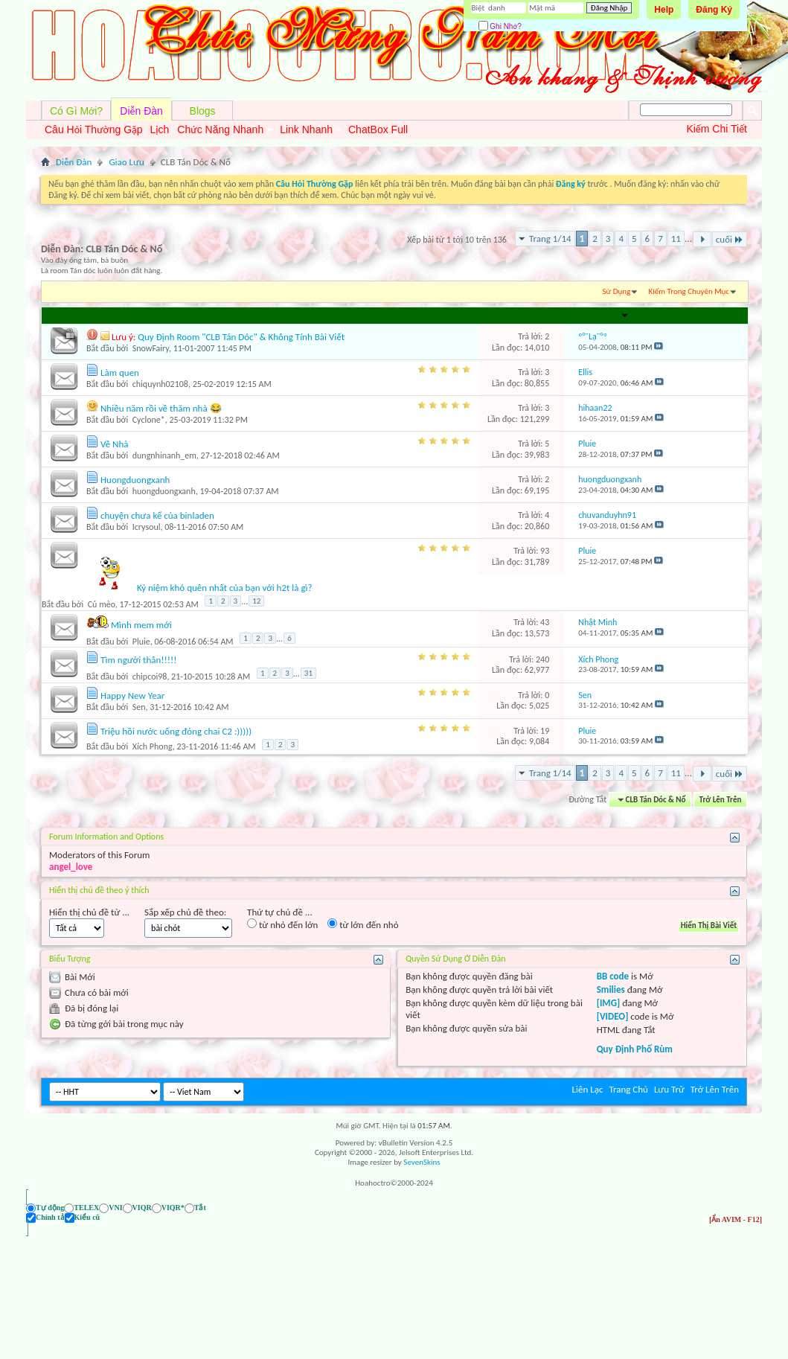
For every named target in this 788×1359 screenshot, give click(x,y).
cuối (729, 239)
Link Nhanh (306, 129)
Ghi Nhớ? (500, 26)
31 (308, 673)
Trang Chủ (628, 1089)
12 (256, 601)
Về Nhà (114, 444)
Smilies (611, 989)
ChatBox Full (378, 129)
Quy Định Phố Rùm (635, 1049)
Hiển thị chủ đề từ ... (89, 912)
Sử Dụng (617, 291)
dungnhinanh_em (164, 455)
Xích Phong (152, 746)
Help (663, 9)
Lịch (160, 129)
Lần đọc (536, 315)
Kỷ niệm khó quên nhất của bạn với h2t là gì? (225, 587)
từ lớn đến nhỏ (362, 924)
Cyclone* (148, 420)
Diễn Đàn (141, 111)
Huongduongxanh (135, 479)
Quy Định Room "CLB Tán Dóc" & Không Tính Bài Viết (241, 336)
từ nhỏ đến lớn (282, 924)
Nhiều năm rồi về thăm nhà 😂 (161, 408)
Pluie (141, 641)
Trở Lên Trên (720, 800)
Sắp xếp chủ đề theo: (185, 912)
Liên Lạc (587, 1089)
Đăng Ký (714, 9)
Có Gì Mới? (76, 111)
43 (544, 622)
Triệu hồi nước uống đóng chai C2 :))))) (176, 731)
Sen (139, 707)
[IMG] (609, 1002)
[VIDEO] (613, 1016)
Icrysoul (146, 527)
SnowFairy (150, 348)
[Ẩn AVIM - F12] (735, 1207)
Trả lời (503, 315)
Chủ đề (64, 315)
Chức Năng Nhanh (220, 129)
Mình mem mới (141, 624)
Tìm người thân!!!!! (138, 659)
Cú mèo (101, 604)
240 (542, 659)
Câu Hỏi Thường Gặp (94, 129)
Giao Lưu (126, 161)
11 (676, 238)
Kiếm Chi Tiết (716, 129)
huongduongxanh (164, 491)
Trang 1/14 (550, 238)
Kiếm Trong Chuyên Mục (689, 291)
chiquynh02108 (160, 384)
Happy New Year (132, 695)
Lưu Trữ (669, 1089)
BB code (613, 976)
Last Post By (603, 315)
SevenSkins (421, 1162)
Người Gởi (102, 315)
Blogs (203, 111)
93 (544, 551)
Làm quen (119, 372)
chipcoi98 (149, 676)
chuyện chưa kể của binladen (157, 515)
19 (544, 731)
